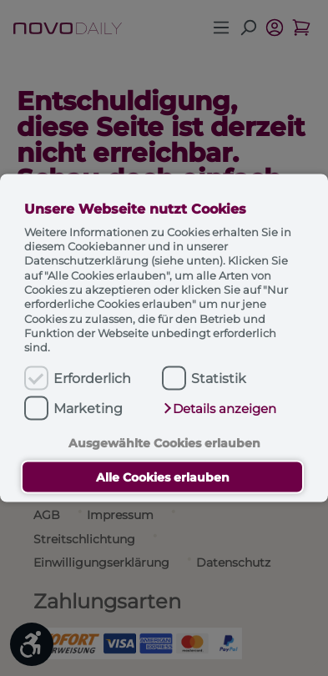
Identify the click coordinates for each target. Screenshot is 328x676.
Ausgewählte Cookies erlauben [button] (164, 442)
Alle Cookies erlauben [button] (163, 477)
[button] (219, 408)
